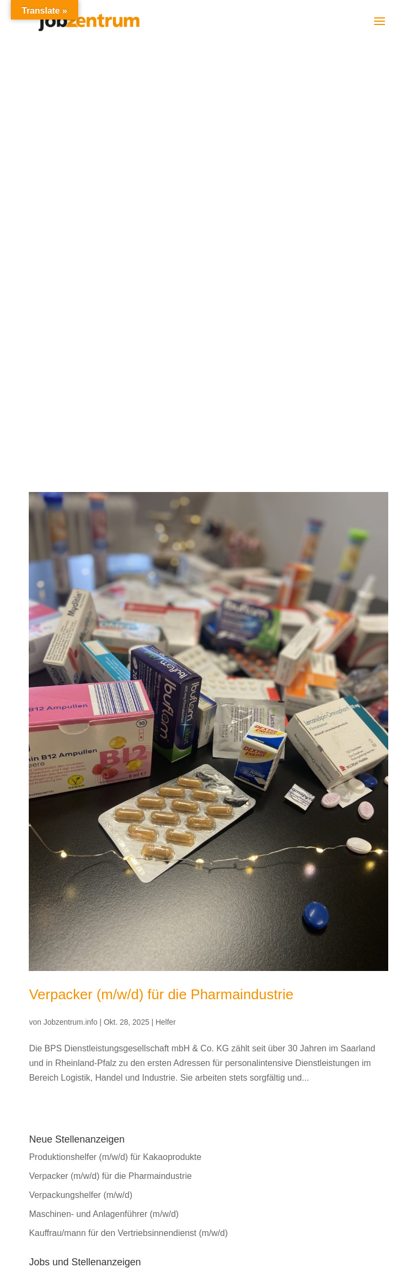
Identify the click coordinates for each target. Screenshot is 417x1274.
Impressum (229, 1069)
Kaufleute (47, 903)
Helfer (165, 607)
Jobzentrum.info (70, 607)
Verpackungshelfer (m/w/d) (80, 780)
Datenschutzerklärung (250, 1084)
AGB (217, 1099)
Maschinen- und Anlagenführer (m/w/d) (104, 799)
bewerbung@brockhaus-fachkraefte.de (130, 1069)
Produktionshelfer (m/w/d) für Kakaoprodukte (115, 742)
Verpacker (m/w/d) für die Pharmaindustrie (161, 580)
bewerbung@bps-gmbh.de (286, 1054)
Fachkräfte (49, 865)
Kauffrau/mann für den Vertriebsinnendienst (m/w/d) (128, 818)
